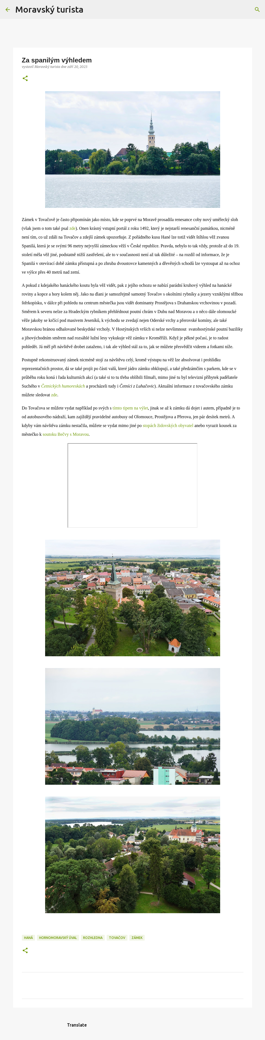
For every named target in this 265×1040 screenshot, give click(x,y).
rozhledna (93, 937)
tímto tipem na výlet (130, 408)
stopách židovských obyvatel (168, 425)
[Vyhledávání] (91, 9)
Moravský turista (49, 9)
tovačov (117, 937)
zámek (137, 937)
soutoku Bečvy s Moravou (66, 434)
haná (28, 937)
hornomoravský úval (58, 937)
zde (72, 228)
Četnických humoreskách (63, 386)
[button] (25, 78)
